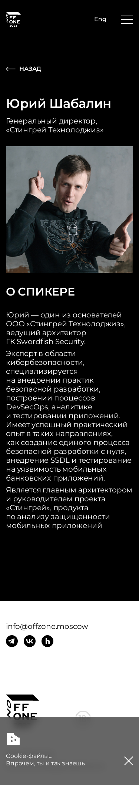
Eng (100, 19)
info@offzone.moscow (47, 626)
